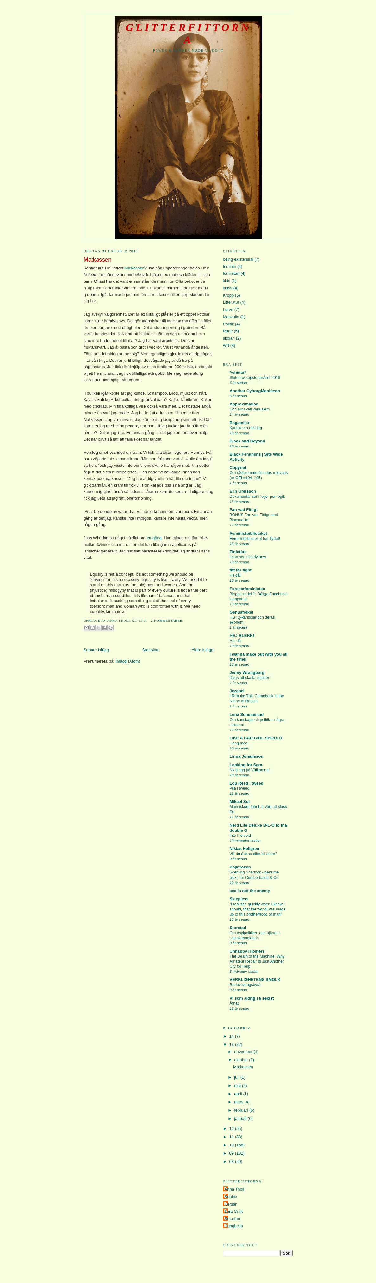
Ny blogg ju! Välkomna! (250, 770)
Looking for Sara (246, 764)
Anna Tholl (234, 1189)
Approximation (244, 404)
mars (239, 1102)
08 (232, 1161)
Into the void (240, 835)
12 (232, 1128)
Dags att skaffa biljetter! (250, 677)
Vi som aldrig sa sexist (252, 998)
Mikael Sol (240, 801)
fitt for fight (241, 570)
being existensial (238, 259)
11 (232, 1136)
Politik (228, 324)
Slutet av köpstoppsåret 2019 (255, 377)
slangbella (234, 1226)
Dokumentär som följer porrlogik (257, 496)
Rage (228, 331)
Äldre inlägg (202, 649)
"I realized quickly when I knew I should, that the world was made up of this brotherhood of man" (258, 909)
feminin (229, 266)
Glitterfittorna (188, 33)
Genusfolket (241, 612)
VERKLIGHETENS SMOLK (255, 979)
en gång (154, 537)
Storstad (238, 927)
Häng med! (239, 743)
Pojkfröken (240, 867)
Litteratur (231, 302)
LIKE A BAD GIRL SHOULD (256, 738)
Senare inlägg (96, 649)
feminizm (231, 273)
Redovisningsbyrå (245, 985)
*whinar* (238, 372)
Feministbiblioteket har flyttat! (255, 538)
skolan (229, 338)
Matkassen (98, 259)
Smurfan (232, 1218)
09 (232, 1153)
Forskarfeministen (247, 588)
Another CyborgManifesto (255, 390)
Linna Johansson (247, 756)
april (238, 1093)
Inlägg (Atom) (128, 661)
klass (228, 288)
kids (226, 280)
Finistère (238, 551)
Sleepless (239, 899)
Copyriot (238, 467)
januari (241, 1118)
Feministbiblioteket (248, 533)
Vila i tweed (240, 788)
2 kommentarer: (167, 620)
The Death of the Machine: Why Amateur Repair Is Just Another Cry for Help (257, 961)
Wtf (226, 345)
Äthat (234, 1003)
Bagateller (240, 422)
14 (232, 1036)
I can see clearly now (248, 557)
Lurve (228, 309)
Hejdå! (235, 575)
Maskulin (231, 316)
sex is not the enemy (250, 890)
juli (237, 1077)
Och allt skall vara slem (250, 409)
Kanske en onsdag (246, 428)
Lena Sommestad (247, 714)
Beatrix (231, 1196)
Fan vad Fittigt (244, 509)
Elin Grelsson (243, 491)
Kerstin (231, 1204)
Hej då (235, 640)
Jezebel (237, 690)
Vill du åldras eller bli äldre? (253, 854)
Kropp (228, 295)
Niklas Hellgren (244, 848)
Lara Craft (234, 1211)
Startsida (150, 649)
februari (241, 1110)
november (243, 1051)
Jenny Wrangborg (247, 672)
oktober (241, 1060)
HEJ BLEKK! (242, 635)
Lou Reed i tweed (247, 783)
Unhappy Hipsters (247, 951)
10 (232, 1145)
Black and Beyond (247, 441)
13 (232, 1044)
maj (238, 1085)
